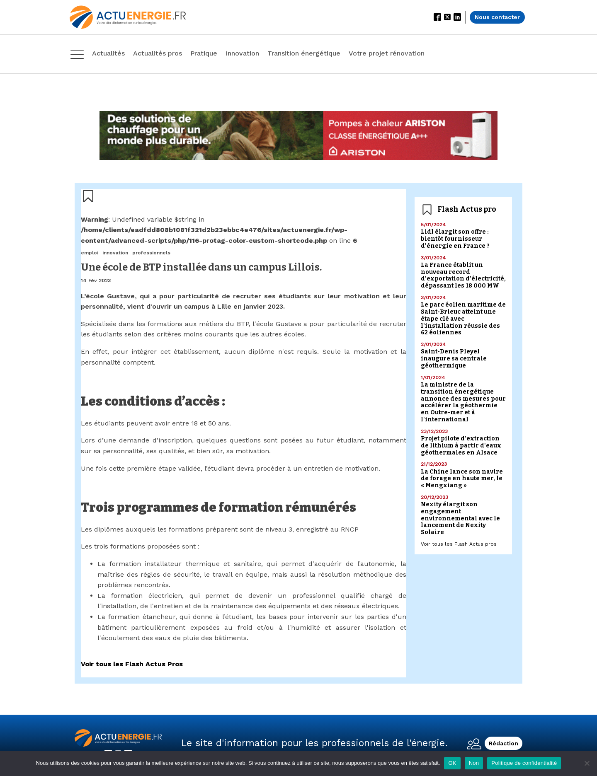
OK (452, 763)
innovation (115, 253)
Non (474, 763)
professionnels (151, 253)
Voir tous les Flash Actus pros (459, 544)
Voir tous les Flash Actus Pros (132, 664)
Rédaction (503, 743)
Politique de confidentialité (524, 763)
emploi (89, 253)
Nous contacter (497, 17)
